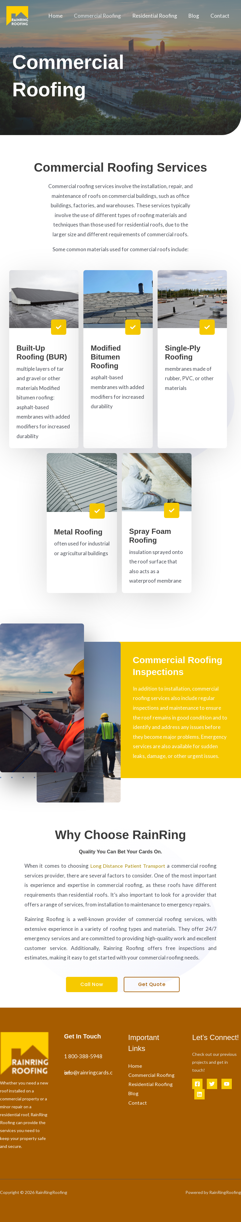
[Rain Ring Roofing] (17, 15)
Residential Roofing (156, 16)
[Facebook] (197, 1084)
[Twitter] (212, 1084)
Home (60, 16)
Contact (220, 16)
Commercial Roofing (100, 16)
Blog (195, 16)
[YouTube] (226, 1084)
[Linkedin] (199, 1094)
